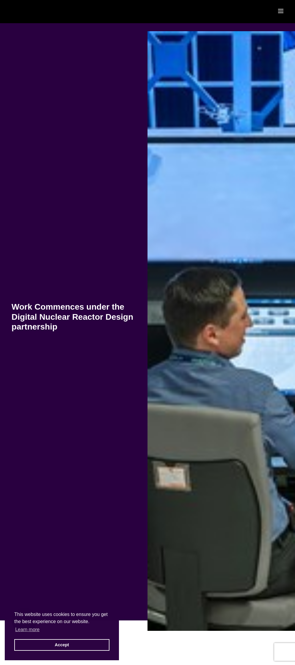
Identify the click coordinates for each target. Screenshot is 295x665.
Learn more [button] (27, 629)
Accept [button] (62, 644)
